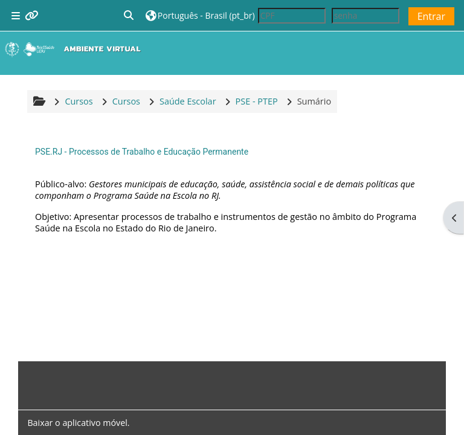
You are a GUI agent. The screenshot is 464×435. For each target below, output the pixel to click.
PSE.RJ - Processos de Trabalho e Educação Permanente (141, 151)
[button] (129, 15)
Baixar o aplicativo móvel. (78, 422)
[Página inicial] (75, 49)
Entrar (431, 16)
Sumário (314, 101)
